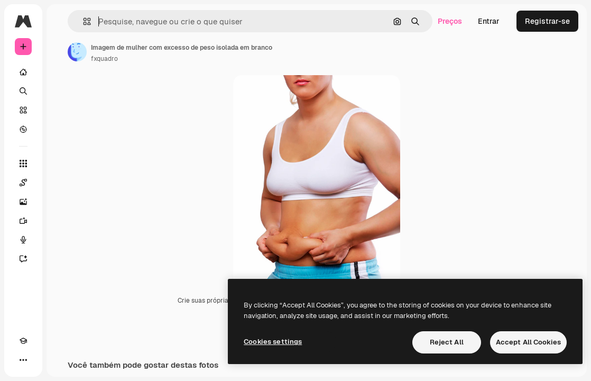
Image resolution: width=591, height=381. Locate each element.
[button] (82, 21)
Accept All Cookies (528, 342)
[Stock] (23, 110)
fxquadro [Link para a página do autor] (104, 59)
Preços (450, 21)
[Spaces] (23, 182)
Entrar (489, 21)
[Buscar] (23, 91)
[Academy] (23, 340)
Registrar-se (547, 21)
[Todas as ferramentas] (23, 163)
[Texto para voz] (23, 239)
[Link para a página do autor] (77, 51)
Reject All (447, 342)
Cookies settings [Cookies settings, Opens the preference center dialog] (273, 341)
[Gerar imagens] (23, 201)
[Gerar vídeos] (23, 220)
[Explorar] (23, 129)
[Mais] (23, 359)
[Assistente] (23, 258)
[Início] (23, 72)
